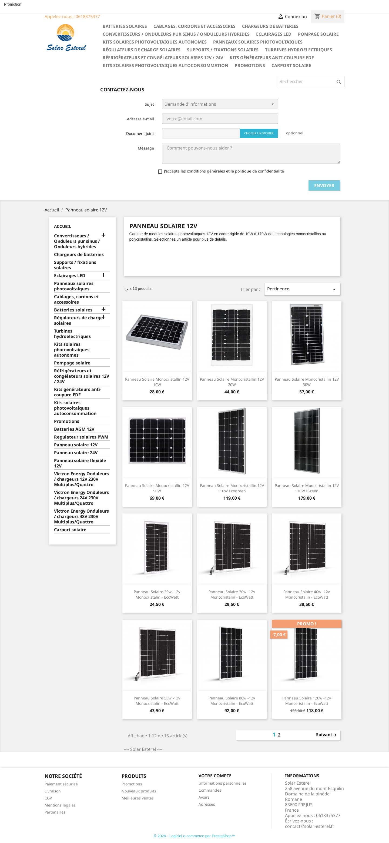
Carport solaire (291, 65)
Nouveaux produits (139, 791)
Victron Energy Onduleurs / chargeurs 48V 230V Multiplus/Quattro (81, 516)
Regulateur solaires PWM (81, 437)
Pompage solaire (318, 34)
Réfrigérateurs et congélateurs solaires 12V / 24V (163, 58)
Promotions (250, 65)
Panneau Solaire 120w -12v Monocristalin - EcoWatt (306, 700)
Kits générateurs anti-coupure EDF (272, 58)
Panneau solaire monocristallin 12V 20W (232, 382)
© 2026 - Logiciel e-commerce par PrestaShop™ (194, 836)
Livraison (53, 791)
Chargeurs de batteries (270, 26)
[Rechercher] (310, 81)
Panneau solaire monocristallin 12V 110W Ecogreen (232, 488)
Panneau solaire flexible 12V (80, 463)
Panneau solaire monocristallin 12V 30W (307, 382)
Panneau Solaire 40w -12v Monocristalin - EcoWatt (306, 594)
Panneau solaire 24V (76, 453)
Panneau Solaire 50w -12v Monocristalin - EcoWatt (157, 700)
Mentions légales (60, 805)
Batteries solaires (125, 26)
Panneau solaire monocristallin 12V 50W (157, 488)
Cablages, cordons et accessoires (194, 26)
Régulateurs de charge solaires (141, 50)
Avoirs (204, 797)
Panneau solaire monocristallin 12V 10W (157, 382)
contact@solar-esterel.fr (309, 826)
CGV (48, 798)
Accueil (62, 226)
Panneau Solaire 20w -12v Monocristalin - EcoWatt (157, 594)
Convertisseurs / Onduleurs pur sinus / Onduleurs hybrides (176, 34)
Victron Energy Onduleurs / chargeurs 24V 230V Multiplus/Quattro (81, 498)
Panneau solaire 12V (76, 445)
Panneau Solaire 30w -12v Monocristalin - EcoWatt (232, 594)
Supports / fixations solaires (223, 50)
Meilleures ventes (138, 798)
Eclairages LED (273, 34)
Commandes (210, 790)
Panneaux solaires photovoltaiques (258, 42)
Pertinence (302, 289)
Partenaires (55, 812)
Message (146, 148)
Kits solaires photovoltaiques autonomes (155, 42)
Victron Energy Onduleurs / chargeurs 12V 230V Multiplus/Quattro (81, 479)
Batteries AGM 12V (74, 429)
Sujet (149, 104)
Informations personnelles (223, 783)
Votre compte (215, 776)
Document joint (140, 133)
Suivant (327, 735)
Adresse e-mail (140, 118)
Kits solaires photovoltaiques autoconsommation (165, 65)
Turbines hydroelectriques (298, 50)
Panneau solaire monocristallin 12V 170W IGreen (307, 488)
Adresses (207, 804)
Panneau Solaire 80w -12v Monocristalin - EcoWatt (232, 700)
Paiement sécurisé (61, 783)
